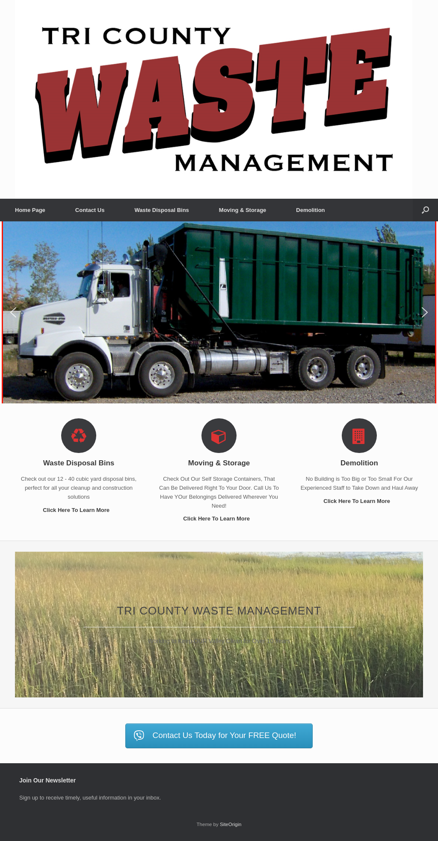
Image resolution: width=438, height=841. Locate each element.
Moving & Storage (242, 210)
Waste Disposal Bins (161, 210)
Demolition (310, 210)
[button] (425, 210)
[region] (219, 312)
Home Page (30, 210)
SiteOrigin (231, 824)
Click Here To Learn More (78, 510)
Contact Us (90, 210)
